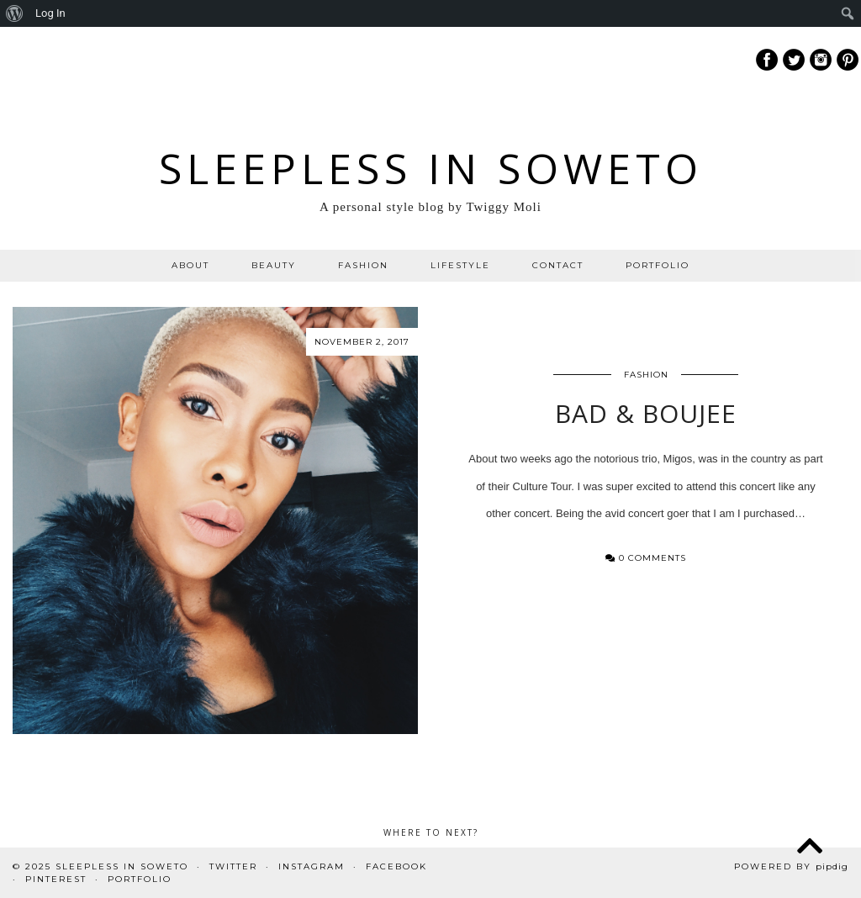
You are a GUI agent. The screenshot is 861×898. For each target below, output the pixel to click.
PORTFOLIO (657, 265)
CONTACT (558, 265)
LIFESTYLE (460, 265)
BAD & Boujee (646, 413)
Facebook (396, 866)
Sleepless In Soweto (431, 168)
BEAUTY (273, 265)
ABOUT (190, 265)
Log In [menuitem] (50, 13)
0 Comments (645, 557)
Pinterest (56, 879)
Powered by (791, 866)
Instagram (311, 866)
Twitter (233, 866)
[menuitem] (14, 13)
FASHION (363, 265)
